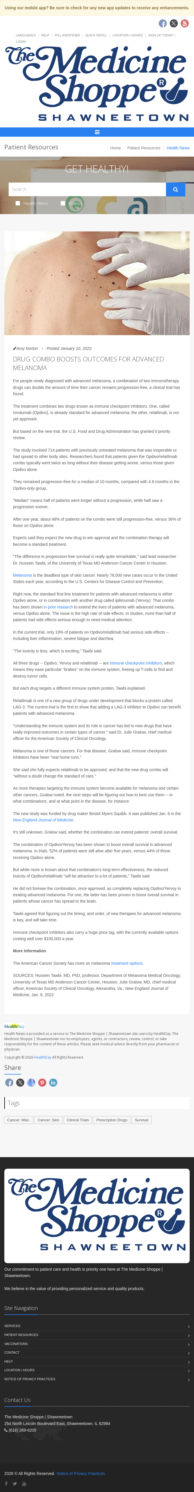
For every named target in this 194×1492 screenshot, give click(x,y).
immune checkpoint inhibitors (136, 663)
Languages (26, 35)
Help (45, 35)
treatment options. (127, 963)
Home (115, 148)
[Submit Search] (175, 189)
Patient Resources (144, 148)
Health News (32, 203)
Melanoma (22, 575)
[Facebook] (6, 1483)
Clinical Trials (78, 1120)
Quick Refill (96, 35)
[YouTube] (24, 1483)
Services (12, 1326)
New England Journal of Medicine (43, 820)
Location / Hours (127, 35)
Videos (71, 203)
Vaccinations (16, 1344)
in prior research (58, 607)
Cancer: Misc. (18, 1120)
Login (21, 41)
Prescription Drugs (111, 1120)
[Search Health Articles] (87, 189)
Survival (141, 1120)
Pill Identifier (67, 35)
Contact (11, 1352)
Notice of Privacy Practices (29, 1379)
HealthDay (42, 1057)
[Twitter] (15, 1483)
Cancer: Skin (48, 1120)
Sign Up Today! (161, 35)
